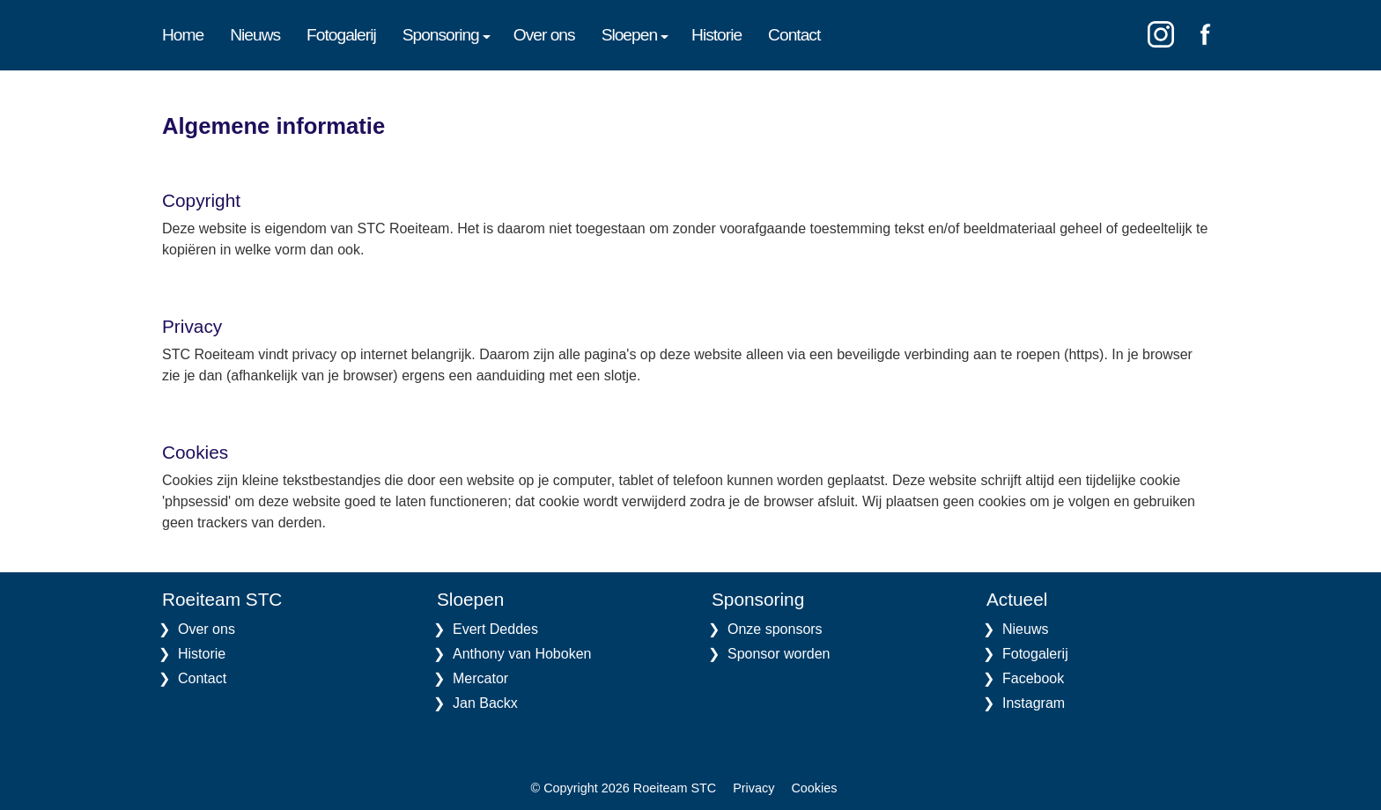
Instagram (1033, 703)
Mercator (480, 678)
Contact (794, 35)
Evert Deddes (495, 629)
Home (182, 35)
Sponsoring (444, 35)
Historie (716, 35)
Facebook (1033, 678)
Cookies (814, 788)
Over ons (544, 35)
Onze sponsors (775, 629)
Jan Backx (485, 703)
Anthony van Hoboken (522, 653)
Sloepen (633, 35)
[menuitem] (196, 35)
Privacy (753, 788)
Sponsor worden (779, 653)
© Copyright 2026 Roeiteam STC (624, 788)
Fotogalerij (341, 35)
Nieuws (255, 35)
